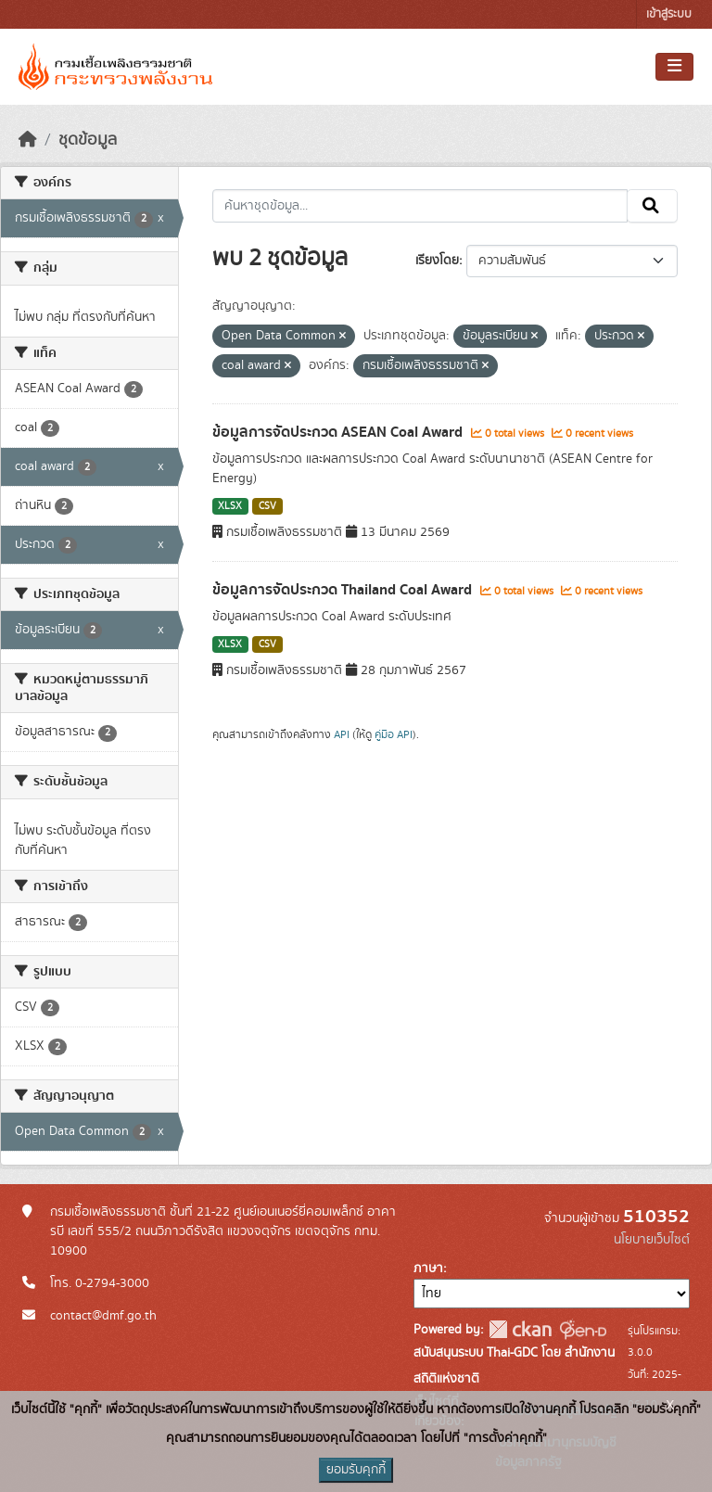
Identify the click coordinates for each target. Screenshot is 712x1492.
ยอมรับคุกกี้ (356, 1469)
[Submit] (652, 206)
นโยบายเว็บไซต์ (652, 1240)
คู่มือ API (394, 734)
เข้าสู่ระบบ (669, 14)
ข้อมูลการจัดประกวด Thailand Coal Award (344, 590)
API (342, 734)
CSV (267, 506)
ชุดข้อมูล (87, 140)
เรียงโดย (437, 260)
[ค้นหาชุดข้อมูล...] (420, 206)
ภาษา (428, 1268)
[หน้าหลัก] (28, 140)
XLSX (230, 506)
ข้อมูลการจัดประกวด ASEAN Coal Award (339, 432)
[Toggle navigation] (674, 67)
